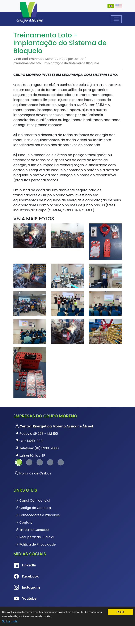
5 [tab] (61, 462)
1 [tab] (19, 462)
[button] (29, 235)
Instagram (20, 587)
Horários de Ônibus (33, 473)
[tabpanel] (67, 441)
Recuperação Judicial (35, 537)
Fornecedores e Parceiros (38, 515)
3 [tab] (40, 462)
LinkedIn (20, 565)
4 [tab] (50, 462)
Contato (24, 522)
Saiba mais (9, 621)
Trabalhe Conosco (32, 530)
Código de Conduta (33, 508)
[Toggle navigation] (116, 19)
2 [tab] (29, 462)
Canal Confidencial (33, 500)
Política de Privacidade (36, 544)
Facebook (20, 576)
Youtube (20, 598)
